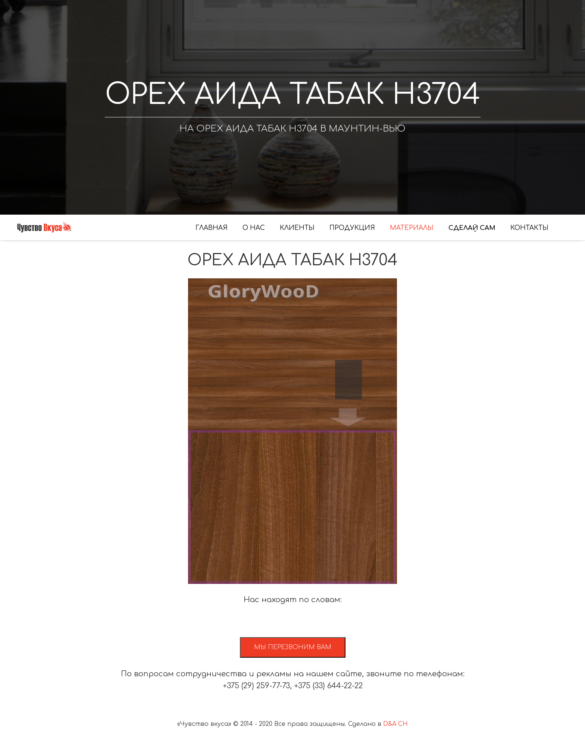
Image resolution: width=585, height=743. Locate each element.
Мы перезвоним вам (292, 647)
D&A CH (395, 724)
